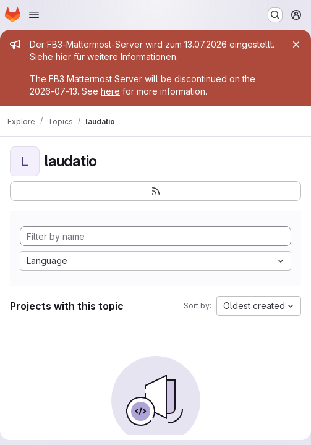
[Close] (296, 44)
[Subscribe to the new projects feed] (155, 191)
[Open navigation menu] (34, 15)
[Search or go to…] (275, 14)
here (110, 91)
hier (63, 56)
